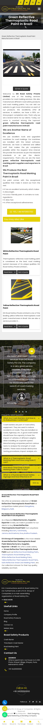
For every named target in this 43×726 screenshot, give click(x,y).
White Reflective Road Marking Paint (17, 557)
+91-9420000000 (15, 669)
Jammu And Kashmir (10, 533)
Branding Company (29, 716)
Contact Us (8, 625)
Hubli (12, 509)
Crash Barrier (9, 639)
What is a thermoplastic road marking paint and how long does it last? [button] (19, 460)
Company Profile (10, 614)
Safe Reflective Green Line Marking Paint (18, 562)
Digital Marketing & (13, 716)
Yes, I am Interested (21, 211)
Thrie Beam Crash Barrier (13, 643)
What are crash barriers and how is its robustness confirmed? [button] (19, 419)
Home (6, 611)
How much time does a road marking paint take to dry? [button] (16, 468)
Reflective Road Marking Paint (26, 552)
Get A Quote (21, 89)
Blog (5, 621)
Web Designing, (34, 713)
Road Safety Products (12, 618)
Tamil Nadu (21, 530)
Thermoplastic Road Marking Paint (16, 554)
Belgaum (5, 509)
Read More (10, 272)
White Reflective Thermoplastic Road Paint (21, 252)
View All (36, 483)
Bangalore (29, 506)
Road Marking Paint (11, 646)
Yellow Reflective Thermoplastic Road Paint (21, 306)
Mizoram (12, 530)
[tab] (21, 419)
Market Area (8, 628)
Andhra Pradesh (30, 533)
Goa (21, 533)
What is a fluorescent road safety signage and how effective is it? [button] (19, 476)
